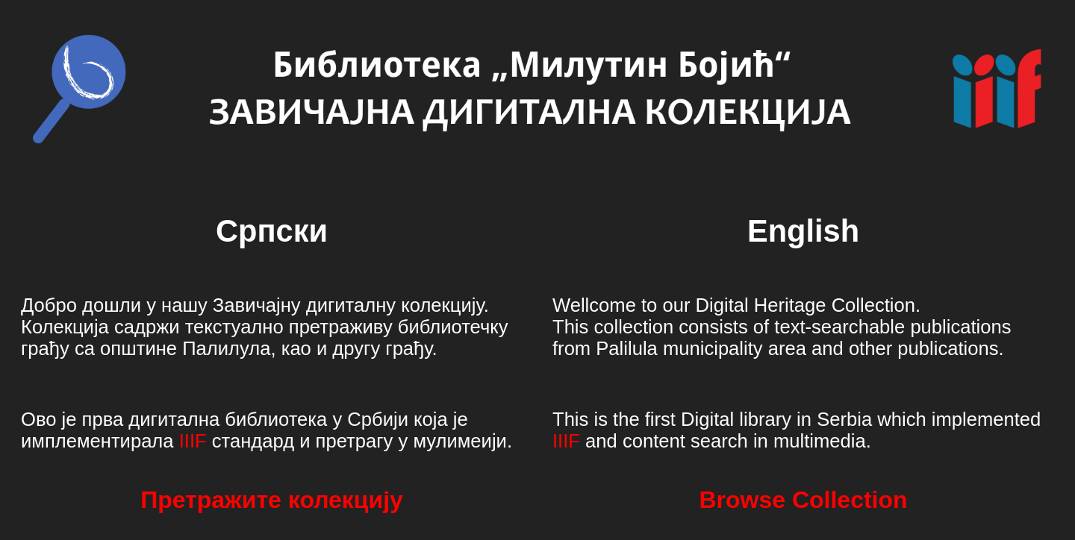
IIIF (193, 440)
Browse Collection (803, 499)
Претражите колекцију (271, 499)
